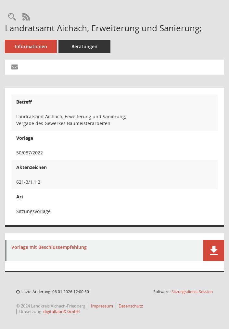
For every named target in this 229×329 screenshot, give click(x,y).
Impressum (102, 306)
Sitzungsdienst (192, 291)
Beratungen (84, 46)
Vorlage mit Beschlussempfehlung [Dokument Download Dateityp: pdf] (49, 247)
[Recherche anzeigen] (12, 17)
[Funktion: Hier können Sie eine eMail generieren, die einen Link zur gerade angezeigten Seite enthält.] (14, 67)
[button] (213, 250)
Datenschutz (131, 306)
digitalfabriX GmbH (61, 311)
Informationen (31, 46)
